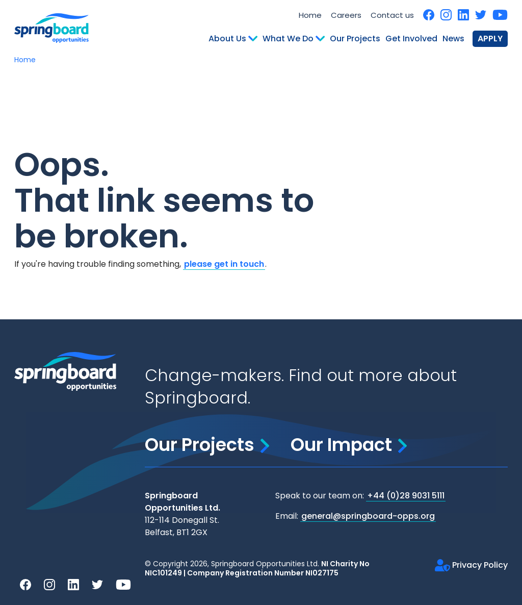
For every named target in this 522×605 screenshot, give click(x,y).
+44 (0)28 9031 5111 (406, 495)
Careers (346, 15)
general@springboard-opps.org (368, 516)
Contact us (392, 15)
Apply (490, 38)
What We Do (294, 38)
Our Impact (349, 444)
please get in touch (224, 264)
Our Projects (355, 38)
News (453, 38)
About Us (232, 38)
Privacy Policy (471, 565)
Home (310, 15)
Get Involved (411, 38)
